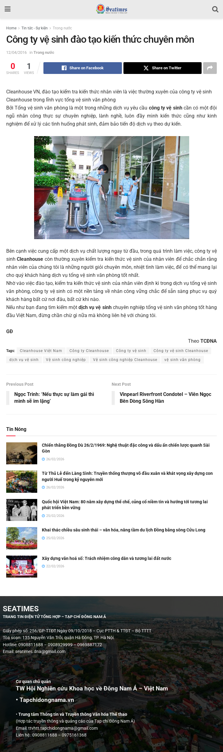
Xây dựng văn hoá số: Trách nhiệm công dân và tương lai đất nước (106, 558)
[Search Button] (215, 9)
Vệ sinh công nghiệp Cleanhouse (125, 360)
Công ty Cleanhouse (89, 351)
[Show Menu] (8, 9)
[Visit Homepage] (111, 9)
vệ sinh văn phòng (182, 360)
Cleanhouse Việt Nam (41, 351)
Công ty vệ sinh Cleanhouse (181, 351)
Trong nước (62, 28)
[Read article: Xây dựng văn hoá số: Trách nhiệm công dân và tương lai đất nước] (21, 567)
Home (11, 28)
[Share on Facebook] (82, 68)
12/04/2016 (16, 52)
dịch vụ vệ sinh (24, 360)
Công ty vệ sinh (131, 351)
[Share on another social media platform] (210, 68)
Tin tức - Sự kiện (34, 28)
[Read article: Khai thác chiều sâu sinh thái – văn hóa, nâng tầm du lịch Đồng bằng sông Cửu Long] (21, 538)
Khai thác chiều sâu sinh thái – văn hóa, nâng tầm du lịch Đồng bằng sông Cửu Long (123, 529)
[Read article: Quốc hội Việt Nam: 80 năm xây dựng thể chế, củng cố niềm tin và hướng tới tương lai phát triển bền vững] (21, 510)
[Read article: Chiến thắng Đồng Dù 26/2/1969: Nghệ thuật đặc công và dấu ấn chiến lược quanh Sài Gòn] (21, 453)
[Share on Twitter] (162, 68)
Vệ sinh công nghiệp (66, 360)
